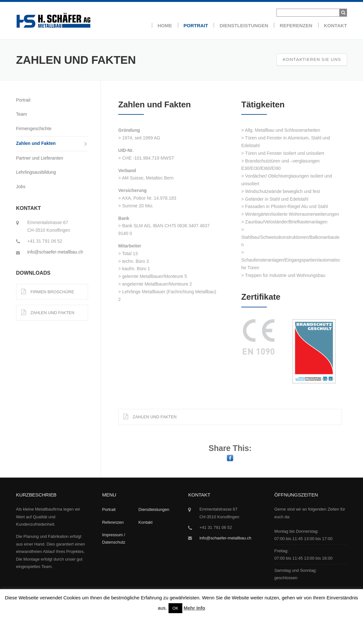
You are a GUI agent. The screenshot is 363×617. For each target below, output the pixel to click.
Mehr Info (194, 608)
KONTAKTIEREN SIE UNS (312, 59)
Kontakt (335, 25)
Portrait (196, 25)
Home (165, 25)
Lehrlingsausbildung (36, 172)
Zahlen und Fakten (36, 143)
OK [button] (175, 608)
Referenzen (296, 25)
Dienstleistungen (243, 25)
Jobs (21, 186)
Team (21, 114)
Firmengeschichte (34, 128)
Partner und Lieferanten (39, 158)
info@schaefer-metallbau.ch (55, 251)
